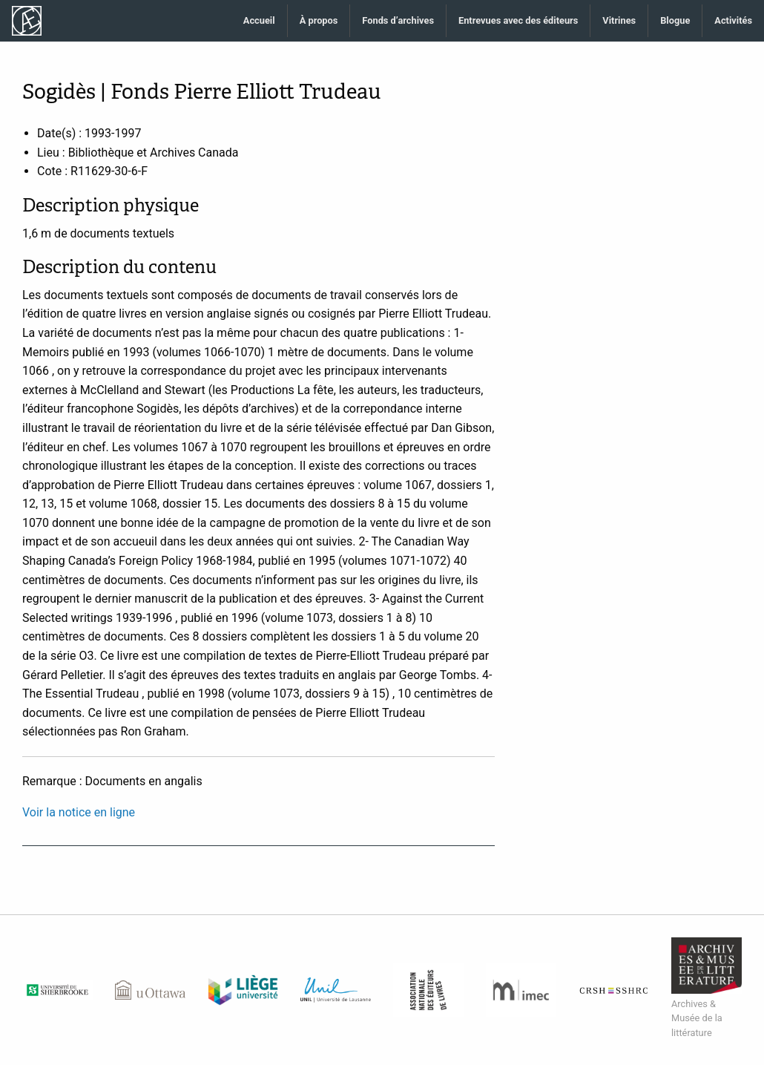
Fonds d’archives (398, 20)
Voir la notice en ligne (78, 812)
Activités (733, 20)
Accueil (259, 20)
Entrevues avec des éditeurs (518, 20)
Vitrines (619, 20)
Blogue (675, 20)
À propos (319, 20)
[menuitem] (259, 21)
